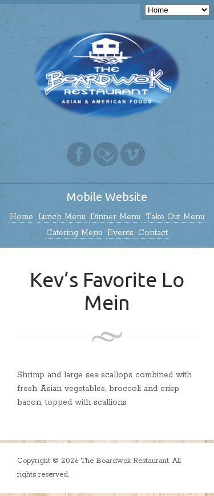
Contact (153, 233)
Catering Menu (74, 233)
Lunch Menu (62, 217)
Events (120, 233)
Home (21, 217)
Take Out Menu (175, 217)
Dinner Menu (115, 217)
